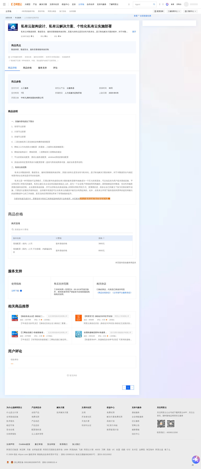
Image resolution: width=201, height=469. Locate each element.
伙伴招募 (72, 11)
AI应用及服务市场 (28, 11)
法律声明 (10, 444)
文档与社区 (54, 4)
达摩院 (142, 449)
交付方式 (15, 88)
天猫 (29, 449)
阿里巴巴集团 (12, 449)
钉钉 (129, 449)
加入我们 (76, 444)
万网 (103, 449)
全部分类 (9, 18)
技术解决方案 (62, 412)
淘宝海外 (150, 449)
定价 (74, 4)
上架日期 (103, 93)
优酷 (123, 449)
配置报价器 (36, 430)
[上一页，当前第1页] (124, 387)
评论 (55, 68)
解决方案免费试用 (114, 417)
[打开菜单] (4, 4)
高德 (109, 449)
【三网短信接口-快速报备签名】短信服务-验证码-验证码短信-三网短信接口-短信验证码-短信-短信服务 (33, 332)
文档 (84, 412)
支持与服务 (101, 4)
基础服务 (136, 412)
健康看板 (136, 430)
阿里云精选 (52, 11)
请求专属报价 (180, 77)
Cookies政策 (24, 444)
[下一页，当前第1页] (132, 387)
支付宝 (135, 449)
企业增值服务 (138, 417)
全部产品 (35, 412)
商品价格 (27, 68)
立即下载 (17, 290)
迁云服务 (136, 421)
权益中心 (65, 4)
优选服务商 (66, 57)
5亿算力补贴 (112, 425)
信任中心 (136, 434)
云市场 (81, 4)
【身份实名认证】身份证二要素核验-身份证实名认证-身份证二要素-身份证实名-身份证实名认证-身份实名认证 (33, 316)
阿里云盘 (159, 449)
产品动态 (35, 421)
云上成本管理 (37, 434)
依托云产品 (60, 88)
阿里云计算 (89, 449)
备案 (172, 4)
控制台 (179, 4)
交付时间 (15, 93)
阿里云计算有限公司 (122, 316)
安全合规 (10, 430)
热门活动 (62, 11)
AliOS (97, 449)
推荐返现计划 (112, 430)
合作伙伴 (90, 4)
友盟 (118, 449)
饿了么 (167, 449)
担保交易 (28, 57)
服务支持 (42, 68)
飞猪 (81, 449)
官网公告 (136, 425)
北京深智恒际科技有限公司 (57, 316)
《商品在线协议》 (104, 293)
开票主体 (15, 98)
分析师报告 (11, 434)
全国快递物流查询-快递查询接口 (96, 332)
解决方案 (43, 4)
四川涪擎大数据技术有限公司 (120, 332)
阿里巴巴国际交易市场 (52, 449)
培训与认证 (86, 425)
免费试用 (35, 417)
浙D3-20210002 (104, 454)
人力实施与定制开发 (31, 18)
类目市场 (41, 11)
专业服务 (18, 18)
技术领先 (10, 421)
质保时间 (103, 88)
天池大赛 (85, 421)
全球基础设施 (12, 417)
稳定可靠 (10, 425)
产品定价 (35, 425)
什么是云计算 (12, 412)
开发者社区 (86, 417)
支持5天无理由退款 (53, 57)
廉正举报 (39, 444)
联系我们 (64, 444)
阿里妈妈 (73, 449)
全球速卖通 (37, 449)
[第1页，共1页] (128, 387)
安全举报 (51, 444)
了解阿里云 (113, 4)
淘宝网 (22, 449)
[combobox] (166, 64)
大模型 (27, 4)
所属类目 (59, 93)
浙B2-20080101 (68, 454)
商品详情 (12, 68)
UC (113, 449)
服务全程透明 (38, 57)
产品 (35, 4)
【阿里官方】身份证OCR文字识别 (98, 316)
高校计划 (111, 421)
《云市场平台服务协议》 (122, 293)
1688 (66, 449)
